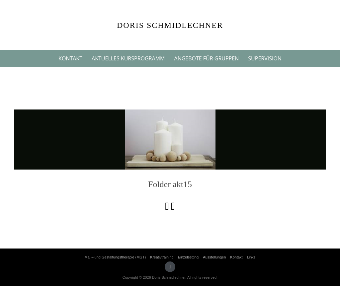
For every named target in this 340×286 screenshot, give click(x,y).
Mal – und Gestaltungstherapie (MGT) (115, 257)
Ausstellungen (214, 257)
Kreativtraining (161, 257)
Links (251, 257)
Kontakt (70, 58)
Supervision (265, 58)
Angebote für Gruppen (206, 58)
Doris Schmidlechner (170, 25)
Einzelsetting (188, 257)
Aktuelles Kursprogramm (128, 58)
